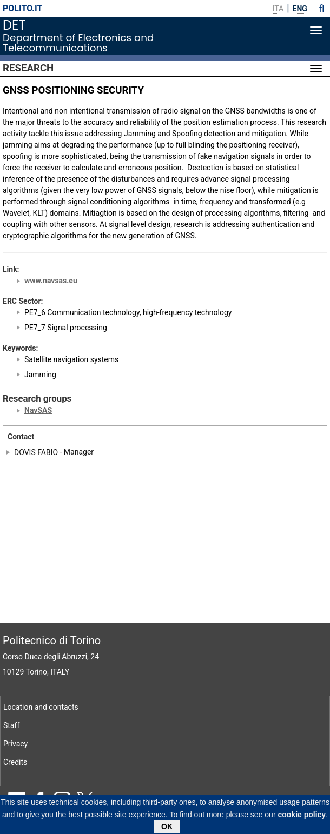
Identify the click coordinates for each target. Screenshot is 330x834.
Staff (11, 725)
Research (28, 68)
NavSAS (38, 410)
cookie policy (302, 816)
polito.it (22, 8)
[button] (321, 8)
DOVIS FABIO (36, 452)
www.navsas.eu (50, 280)
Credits (15, 762)
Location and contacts (40, 707)
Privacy (15, 743)
